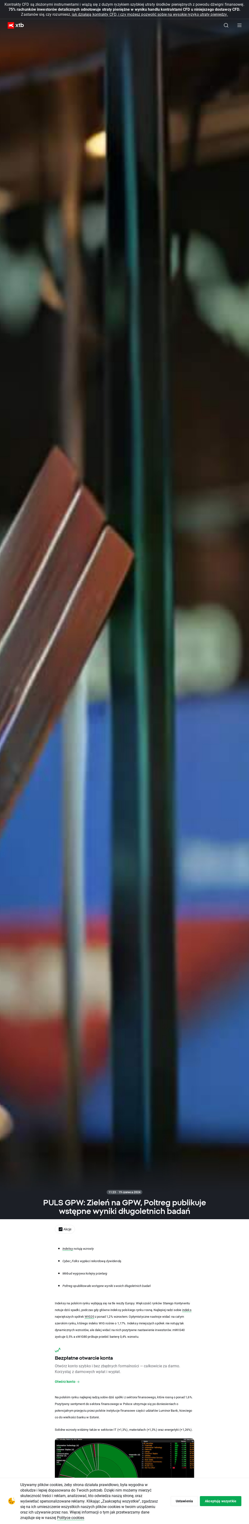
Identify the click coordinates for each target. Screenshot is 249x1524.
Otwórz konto (67, 1381)
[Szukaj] (226, 25)
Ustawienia (184, 1501)
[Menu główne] (239, 25)
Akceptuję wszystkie (220, 1501)
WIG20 (89, 1316)
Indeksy (67, 1248)
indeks (187, 1310)
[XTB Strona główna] (14, 25)
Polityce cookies (70, 1517)
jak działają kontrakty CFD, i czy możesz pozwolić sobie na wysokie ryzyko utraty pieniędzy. (150, 14)
